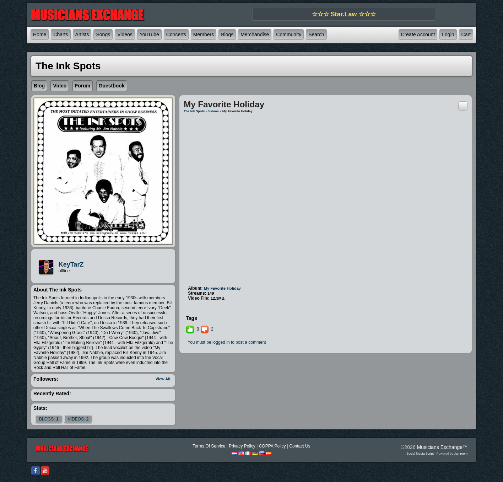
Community (288, 34)
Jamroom (460, 453)
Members (203, 34)
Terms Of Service (209, 446)
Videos (124, 34)
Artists (82, 34)
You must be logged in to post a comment (227, 342)
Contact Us (299, 446)
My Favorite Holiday (222, 288)
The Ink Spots (194, 111)
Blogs (227, 34)
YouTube (149, 34)
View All (163, 379)
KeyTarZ (71, 264)
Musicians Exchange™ (442, 447)
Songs (103, 34)
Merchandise (254, 34)
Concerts (176, 34)
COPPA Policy (272, 446)
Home (39, 34)
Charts (60, 34)
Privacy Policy (242, 446)
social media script (420, 453)
